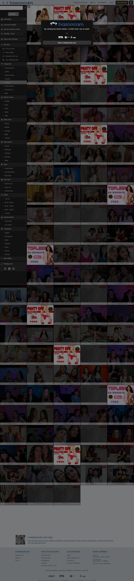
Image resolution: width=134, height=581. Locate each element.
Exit (67, 33)
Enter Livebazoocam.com (67, 43)
